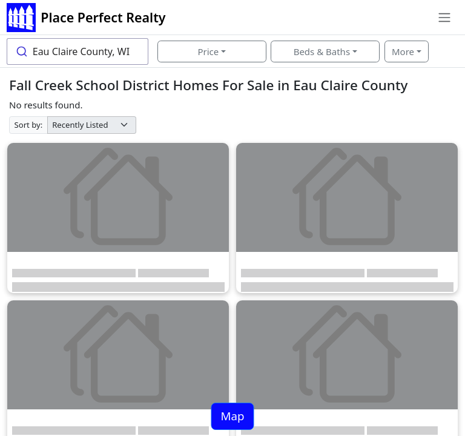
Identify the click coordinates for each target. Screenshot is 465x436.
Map (232, 415)
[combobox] (77, 51)
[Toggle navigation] (444, 17)
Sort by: (29, 124)
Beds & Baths (322, 51)
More (403, 51)
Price (208, 51)
